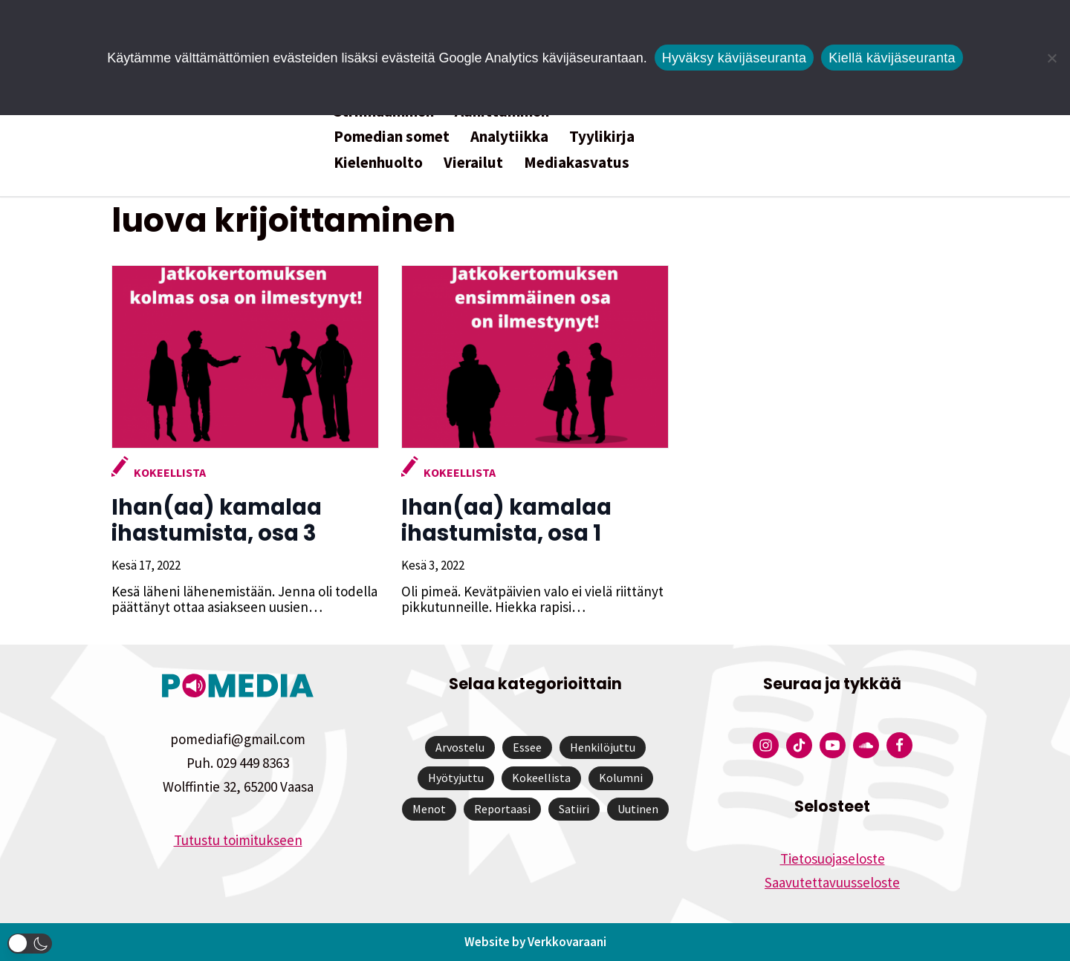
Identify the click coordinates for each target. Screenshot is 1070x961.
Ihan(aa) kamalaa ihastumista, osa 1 (506, 520)
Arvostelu (459, 747)
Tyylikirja (602, 136)
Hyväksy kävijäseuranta (734, 58)
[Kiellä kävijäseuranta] (1051, 58)
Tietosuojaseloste (832, 858)
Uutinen (637, 808)
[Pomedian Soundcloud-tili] (866, 745)
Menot (429, 808)
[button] (29, 944)
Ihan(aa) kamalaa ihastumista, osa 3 (216, 520)
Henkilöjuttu (602, 747)
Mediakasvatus (576, 162)
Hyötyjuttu (456, 777)
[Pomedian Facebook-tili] (899, 745)
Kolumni (621, 777)
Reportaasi (502, 808)
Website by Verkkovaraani (535, 942)
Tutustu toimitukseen (238, 840)
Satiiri (574, 808)
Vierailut (473, 162)
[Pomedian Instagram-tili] (766, 745)
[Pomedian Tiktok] (799, 745)
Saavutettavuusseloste (832, 882)
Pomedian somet (392, 136)
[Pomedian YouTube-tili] (833, 745)
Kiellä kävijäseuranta (892, 58)
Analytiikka (509, 136)
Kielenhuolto (378, 162)
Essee (527, 747)
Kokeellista (170, 472)
